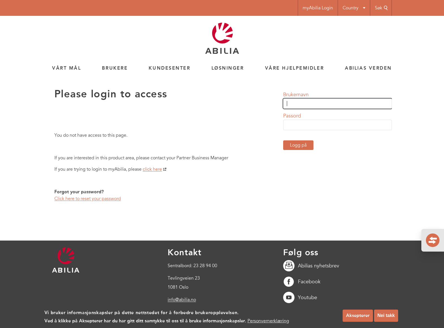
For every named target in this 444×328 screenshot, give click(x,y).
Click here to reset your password (87, 198)
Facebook (302, 281)
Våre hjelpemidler (294, 68)
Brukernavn (296, 94)
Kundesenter (169, 68)
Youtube (300, 297)
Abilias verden (368, 68)
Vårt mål (66, 68)
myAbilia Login (318, 8)
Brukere (115, 68)
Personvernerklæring (268, 322)
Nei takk (386, 317)
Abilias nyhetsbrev (311, 265)
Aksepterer (358, 317)
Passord (292, 116)
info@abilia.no (182, 300)
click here (152, 169)
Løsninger (228, 68)
